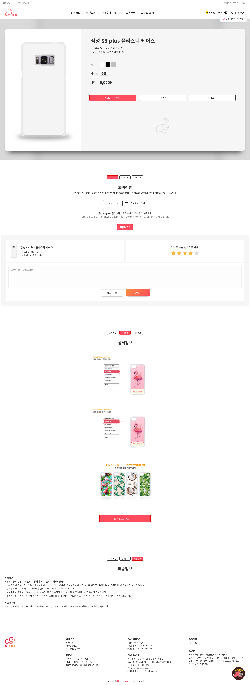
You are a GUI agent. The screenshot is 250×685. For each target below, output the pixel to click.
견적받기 (162, 97)
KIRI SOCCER (23, 3)
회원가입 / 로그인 (231, 3)
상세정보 (125, 177)
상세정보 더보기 (125, 518)
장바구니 (240, 12)
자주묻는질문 (71, 645)
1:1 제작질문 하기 (73, 648)
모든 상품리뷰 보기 (135, 203)
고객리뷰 (112, 177)
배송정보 (137, 177)
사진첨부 (112, 293)
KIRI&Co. (7, 3)
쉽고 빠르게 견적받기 (233, 19)
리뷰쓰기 (212, 97)
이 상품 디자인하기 (113, 97)
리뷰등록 (137, 293)
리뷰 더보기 (112, 203)
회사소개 (69, 642)
